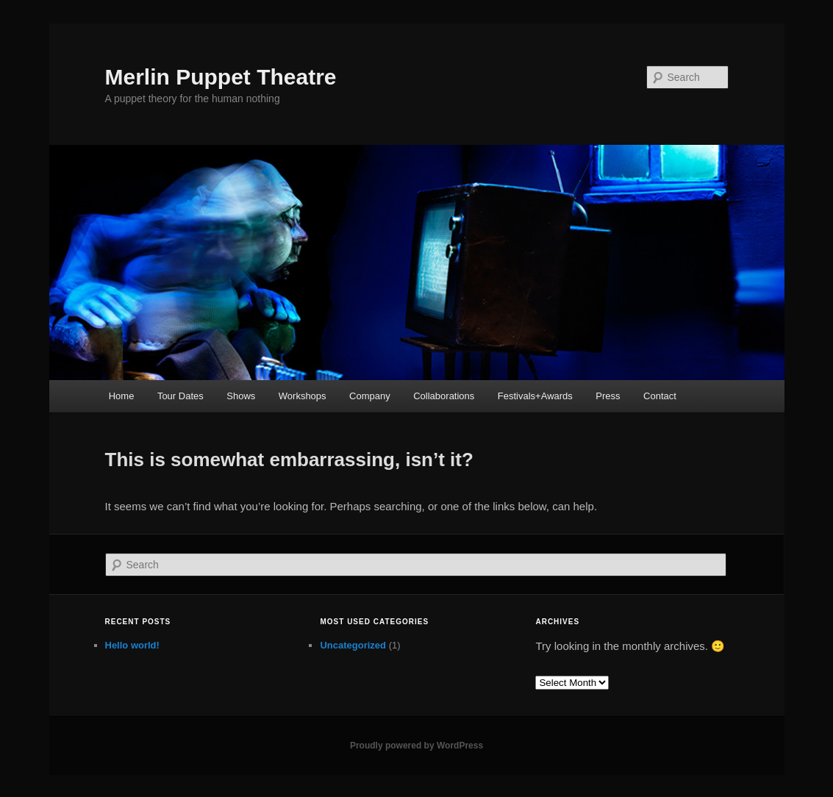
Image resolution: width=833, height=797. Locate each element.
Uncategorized (353, 645)
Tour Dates (180, 395)
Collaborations (443, 395)
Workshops (302, 395)
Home (122, 395)
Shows (240, 395)
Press (608, 395)
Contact (659, 395)
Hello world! (132, 645)
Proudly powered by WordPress (416, 745)
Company (369, 395)
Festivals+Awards (535, 395)
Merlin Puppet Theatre (221, 77)
